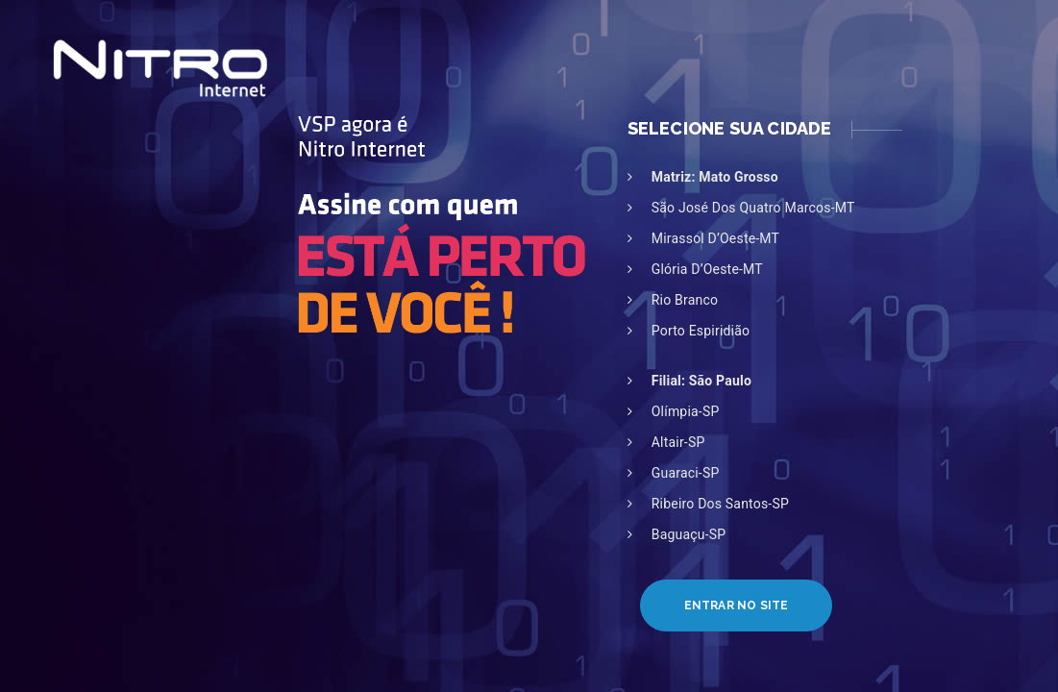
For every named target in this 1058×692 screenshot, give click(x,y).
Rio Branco (685, 300)
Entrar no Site (736, 605)
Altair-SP (678, 442)
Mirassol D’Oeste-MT (715, 238)
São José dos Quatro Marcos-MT (753, 207)
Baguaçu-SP (689, 534)
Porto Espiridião (701, 330)
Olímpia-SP (686, 411)
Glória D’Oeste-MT (707, 269)
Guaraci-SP (686, 473)
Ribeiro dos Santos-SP (720, 503)
